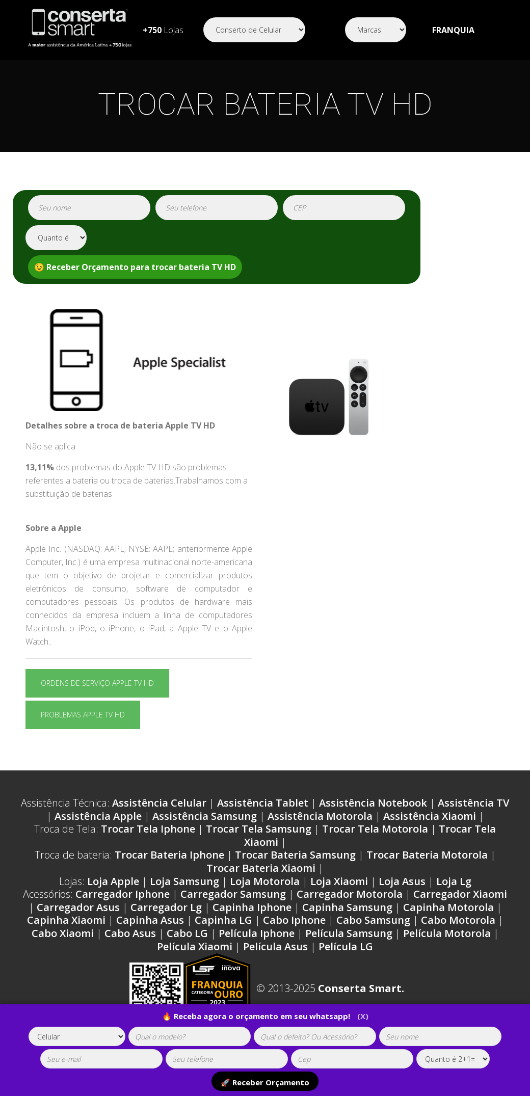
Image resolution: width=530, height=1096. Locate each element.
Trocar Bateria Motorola (427, 855)
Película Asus (275, 946)
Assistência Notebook (373, 803)
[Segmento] (254, 29)
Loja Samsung (184, 881)
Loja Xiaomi (339, 881)
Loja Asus (402, 881)
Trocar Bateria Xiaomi (260, 868)
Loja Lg (453, 881)
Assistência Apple (98, 816)
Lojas (163, 30)
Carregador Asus (78, 907)
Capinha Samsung (347, 907)
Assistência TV (473, 803)
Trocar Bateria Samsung (295, 855)
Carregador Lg (166, 907)
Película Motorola (447, 933)
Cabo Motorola (458, 920)
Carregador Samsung (233, 894)
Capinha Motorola (448, 907)
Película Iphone (257, 933)
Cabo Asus (130, 933)
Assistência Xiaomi (429, 816)
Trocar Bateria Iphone (169, 855)
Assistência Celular (159, 803)
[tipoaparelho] (77, 1036)
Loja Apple (113, 881)
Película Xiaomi (194, 946)
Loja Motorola (265, 881)
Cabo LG (187, 933)
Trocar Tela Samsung (258, 829)
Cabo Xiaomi (63, 933)
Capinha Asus (150, 920)
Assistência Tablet (262, 803)
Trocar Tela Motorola (375, 829)
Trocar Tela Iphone (148, 829)
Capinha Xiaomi (66, 920)
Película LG (346, 946)
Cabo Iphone (294, 920)
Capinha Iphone (252, 907)
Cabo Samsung (373, 920)
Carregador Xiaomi (460, 894)
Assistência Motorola (320, 816)
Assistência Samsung (204, 816)
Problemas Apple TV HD (83, 714)
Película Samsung (348, 933)
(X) (362, 1016)
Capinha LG (223, 920)
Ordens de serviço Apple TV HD (97, 683)
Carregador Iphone (122, 894)
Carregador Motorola (350, 894)
